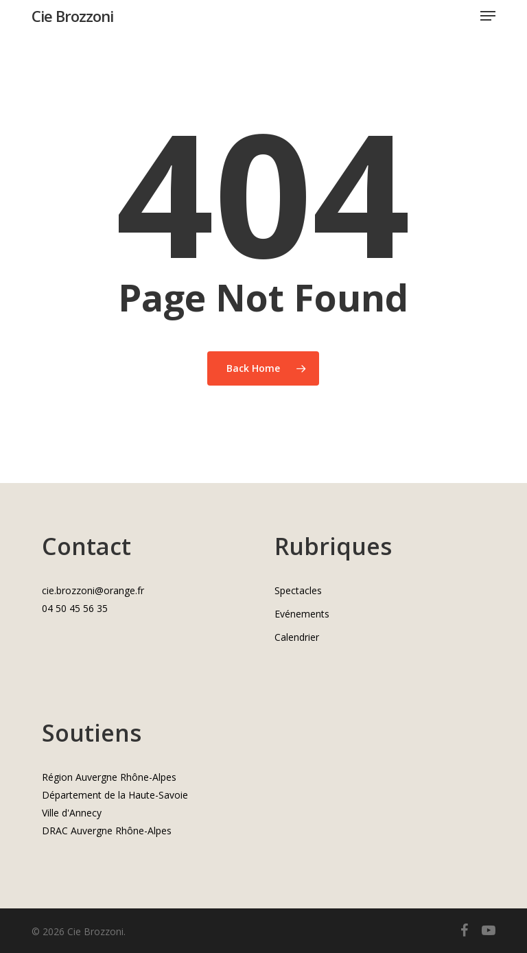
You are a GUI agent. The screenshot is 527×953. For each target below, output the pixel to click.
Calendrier (296, 637)
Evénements (301, 613)
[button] (487, 16)
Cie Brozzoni (72, 15)
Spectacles (298, 590)
